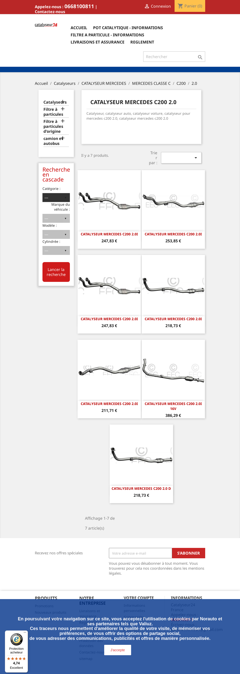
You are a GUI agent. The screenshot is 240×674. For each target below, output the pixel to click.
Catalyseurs (55, 102)
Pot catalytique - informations (128, 27)
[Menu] (25, 633)
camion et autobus (53, 141)
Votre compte (139, 598)
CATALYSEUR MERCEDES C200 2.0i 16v (173, 406)
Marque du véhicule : (60, 207)
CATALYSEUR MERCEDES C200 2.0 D (141, 488)
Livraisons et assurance (97, 42)
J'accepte (117, 650)
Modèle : (49, 225)
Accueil (79, 27)
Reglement (142, 42)
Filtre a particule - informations (107, 35)
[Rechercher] (174, 56)
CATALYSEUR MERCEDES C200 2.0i (109, 234)
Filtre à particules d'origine (53, 126)
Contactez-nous (50, 11)
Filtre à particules (53, 112)
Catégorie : (51, 188)
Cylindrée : (51, 241)
